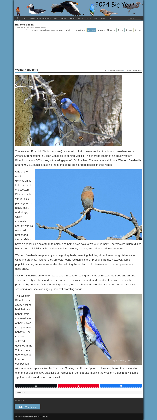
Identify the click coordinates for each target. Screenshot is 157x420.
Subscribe (64, 18)
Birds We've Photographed (116, 70)
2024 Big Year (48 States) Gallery (40, 18)
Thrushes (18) (127, 70)
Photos (72, 18)
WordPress (45, 416)
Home (24, 18)
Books (103, 18)
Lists (95, 18)
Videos (80, 18)
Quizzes (88, 18)
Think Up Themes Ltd (29, 416)
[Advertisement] (78, 48)
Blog (55, 18)
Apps (109, 18)
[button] (18, 18)
